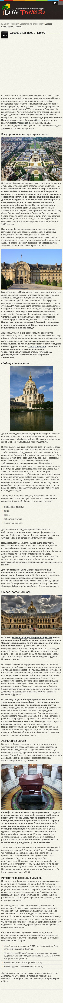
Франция (15, 24)
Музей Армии (10, 953)
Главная (5, 24)
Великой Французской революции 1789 (32, 637)
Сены (38, 120)
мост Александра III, (21, 123)
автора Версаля (37, 346)
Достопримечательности (32, 24)
